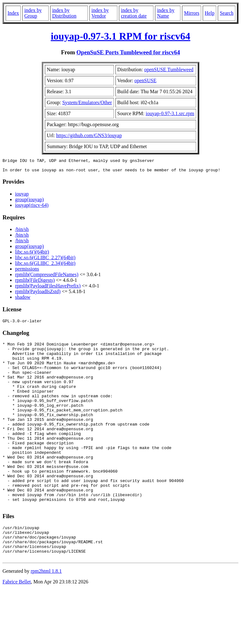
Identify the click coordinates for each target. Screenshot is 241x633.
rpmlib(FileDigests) (35, 283)
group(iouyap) (29, 202)
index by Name (165, 13)
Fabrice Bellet (17, 625)
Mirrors (191, 13)
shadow (22, 300)
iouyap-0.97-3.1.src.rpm (170, 113)
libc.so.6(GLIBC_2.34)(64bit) (45, 266)
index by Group (33, 13)
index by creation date (134, 13)
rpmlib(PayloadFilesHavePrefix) (48, 288)
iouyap (22, 196)
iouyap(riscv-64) (32, 208)
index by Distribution (64, 13)
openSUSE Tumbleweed (168, 69)
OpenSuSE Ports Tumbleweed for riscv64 (128, 52)
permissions (27, 271)
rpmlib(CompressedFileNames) (46, 277)
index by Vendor (100, 13)
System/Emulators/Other (87, 102)
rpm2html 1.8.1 (46, 614)
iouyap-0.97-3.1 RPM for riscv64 (120, 36)
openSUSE (145, 80)
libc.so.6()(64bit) (32, 254)
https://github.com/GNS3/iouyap (89, 135)
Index (13, 13)
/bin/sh (22, 232)
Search (226, 13)
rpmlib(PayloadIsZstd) (38, 294)
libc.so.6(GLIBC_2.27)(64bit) (45, 260)
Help (209, 13)
